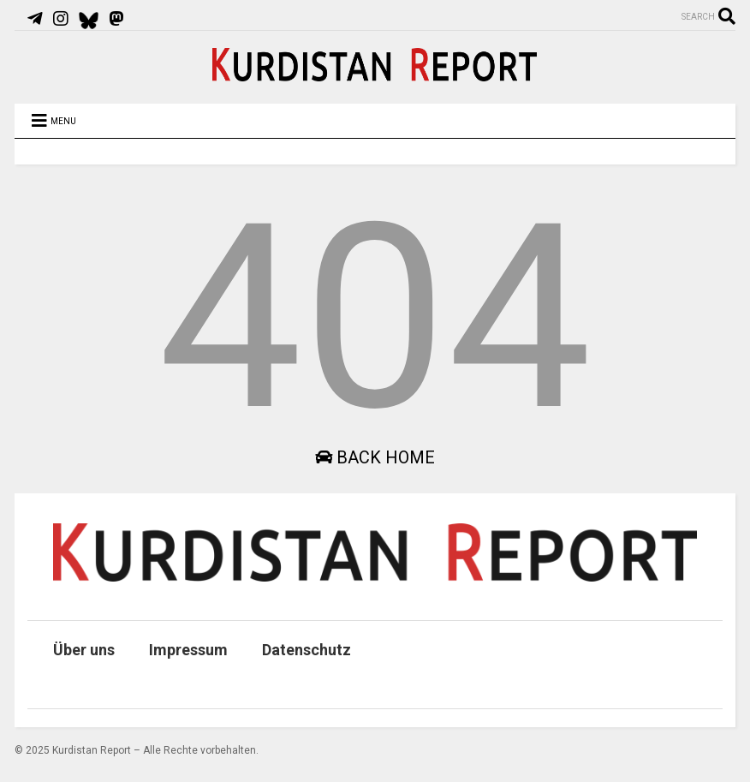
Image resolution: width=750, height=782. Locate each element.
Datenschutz (306, 650)
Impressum (188, 650)
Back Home (375, 457)
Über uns (84, 650)
